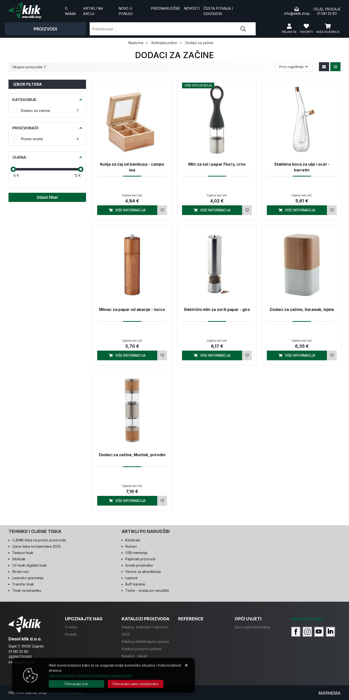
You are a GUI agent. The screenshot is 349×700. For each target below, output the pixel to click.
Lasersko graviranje (28, 578)
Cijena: (19, 157)
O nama (70, 11)
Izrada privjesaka (139, 565)
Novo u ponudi (126, 11)
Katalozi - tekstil (134, 656)
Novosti (191, 8)
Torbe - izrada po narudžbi (147, 590)
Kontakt (71, 634)
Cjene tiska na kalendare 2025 (36, 546)
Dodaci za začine (50, 110)
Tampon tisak (22, 553)
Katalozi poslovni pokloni (142, 649)
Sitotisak (18, 559)
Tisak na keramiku (26, 590)
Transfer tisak (23, 584)
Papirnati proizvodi (140, 559)
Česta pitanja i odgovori (218, 11)
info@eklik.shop (297, 11)
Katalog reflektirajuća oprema (145, 641)
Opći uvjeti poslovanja (252, 627)
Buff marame (135, 584)
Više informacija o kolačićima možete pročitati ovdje (90, 675)
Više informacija (127, 210)
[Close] (76, 684)
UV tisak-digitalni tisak (29, 565)
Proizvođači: (25, 128)
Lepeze (131, 578)
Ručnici (131, 546)
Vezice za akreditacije (143, 571)
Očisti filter (47, 197)
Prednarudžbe (165, 8)
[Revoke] (135, 684)
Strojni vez (20, 571)
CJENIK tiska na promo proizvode (39, 540)
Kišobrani (132, 540)
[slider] (13, 169)
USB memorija (136, 553)
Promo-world (50, 139)
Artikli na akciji (93, 11)
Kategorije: (24, 99)
